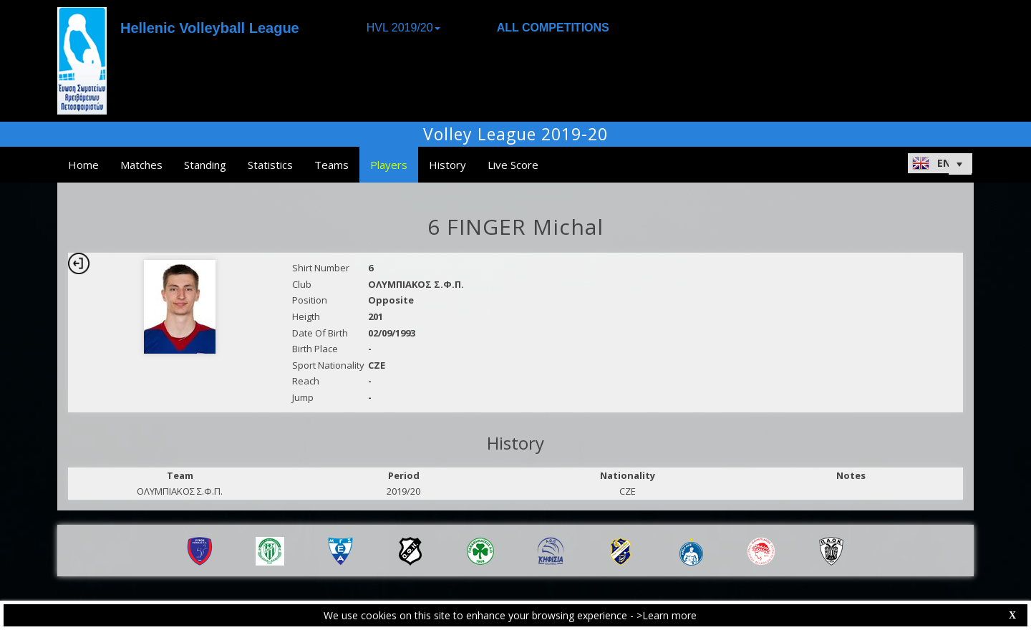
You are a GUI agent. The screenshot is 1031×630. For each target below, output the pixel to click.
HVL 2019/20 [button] (403, 27)
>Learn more (666, 615)
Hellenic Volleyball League (209, 28)
